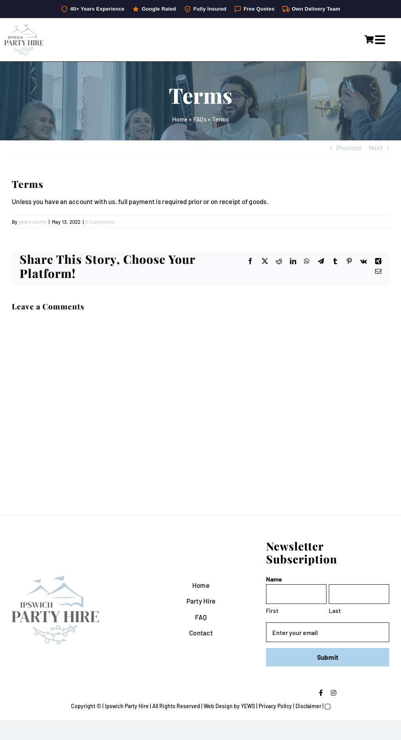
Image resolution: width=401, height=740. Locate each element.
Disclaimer (308, 706)
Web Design (218, 706)
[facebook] (321, 693)
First (272, 610)
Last (335, 610)
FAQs (199, 119)
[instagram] (333, 693)
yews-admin (33, 222)
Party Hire (201, 601)
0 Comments (100, 222)
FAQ (201, 617)
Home (180, 119)
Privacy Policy (275, 706)
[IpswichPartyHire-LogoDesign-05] (24, 27)
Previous (349, 147)
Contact (201, 633)
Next (376, 147)
